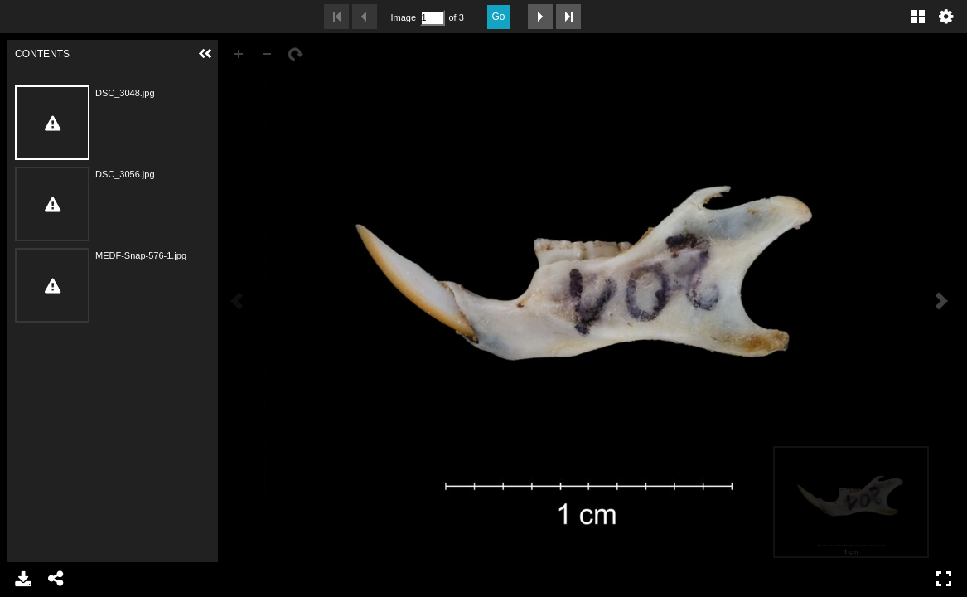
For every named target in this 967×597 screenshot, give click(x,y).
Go (498, 16)
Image (403, 17)
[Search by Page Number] (432, 18)
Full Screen (943, 578)
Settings (946, 16)
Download (23, 578)
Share (56, 578)
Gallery (918, 16)
